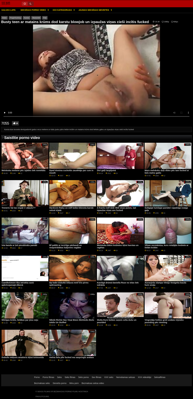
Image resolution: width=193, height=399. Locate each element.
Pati (45, 18)
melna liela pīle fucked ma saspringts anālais (71, 357)
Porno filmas (48, 377)
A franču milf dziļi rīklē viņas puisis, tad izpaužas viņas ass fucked (116, 209)
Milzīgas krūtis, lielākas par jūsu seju (20, 320)
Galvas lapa (8, 10)
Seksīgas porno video (33, 10)
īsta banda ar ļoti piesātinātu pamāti (19, 245)
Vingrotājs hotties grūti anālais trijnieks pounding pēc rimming (164, 321)
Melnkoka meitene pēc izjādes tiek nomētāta (23, 170)
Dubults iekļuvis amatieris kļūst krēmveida (23, 357)
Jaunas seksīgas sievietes (94, 10)
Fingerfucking (15, 18)
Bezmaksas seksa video (93, 383)
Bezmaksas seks (42, 383)
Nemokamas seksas (125, 377)
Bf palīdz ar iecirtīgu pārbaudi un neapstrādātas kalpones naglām (65, 246)
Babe (4, 18)
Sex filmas (96, 377)
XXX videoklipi (144, 377)
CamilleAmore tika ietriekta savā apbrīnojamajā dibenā (18, 284)
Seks (59, 377)
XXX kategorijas (62, 10)
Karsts (26, 18)
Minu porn (74, 383)
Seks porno (83, 377)
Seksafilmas (159, 377)
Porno (37, 377)
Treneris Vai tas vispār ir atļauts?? (18, 208)
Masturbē (36, 18)
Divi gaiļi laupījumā (106, 170)
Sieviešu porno (60, 383)
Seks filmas (70, 377)
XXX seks (108, 377)
